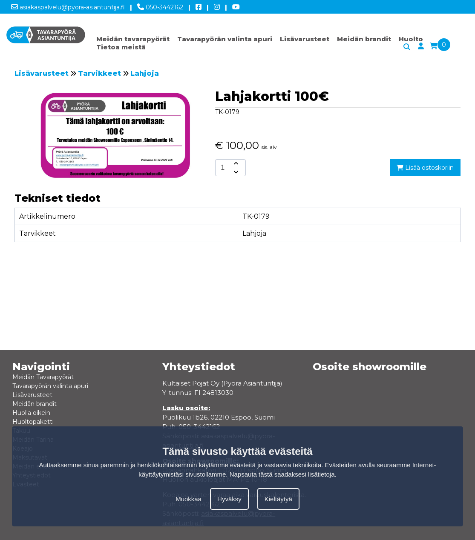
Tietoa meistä (121, 47)
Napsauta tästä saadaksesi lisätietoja (282, 474)
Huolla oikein (31, 413)
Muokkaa (189, 499)
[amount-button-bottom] (235, 172)
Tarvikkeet (99, 73)
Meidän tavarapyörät (133, 39)
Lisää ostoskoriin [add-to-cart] (425, 167)
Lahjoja (144, 73)
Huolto (411, 39)
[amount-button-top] (235, 163)
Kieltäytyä (278, 499)
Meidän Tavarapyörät (43, 377)
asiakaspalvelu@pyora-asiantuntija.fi (68, 5)
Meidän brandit (364, 39)
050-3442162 (160, 5)
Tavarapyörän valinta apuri (224, 39)
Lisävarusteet (304, 39)
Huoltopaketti (33, 422)
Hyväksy (229, 499)
